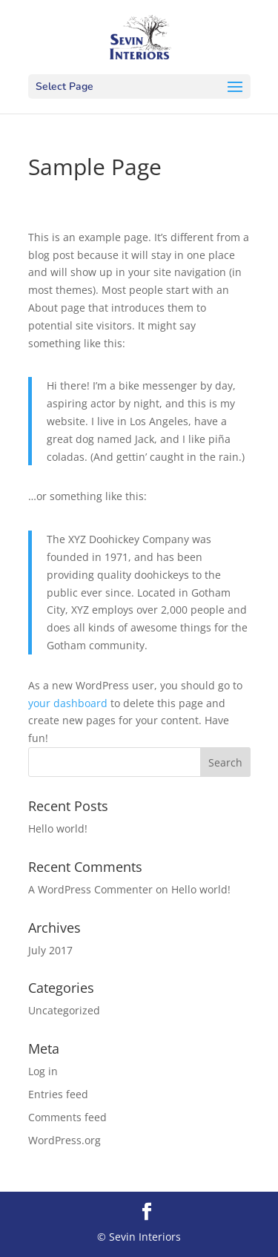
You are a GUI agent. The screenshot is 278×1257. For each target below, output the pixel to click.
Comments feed (67, 1117)
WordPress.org (64, 1140)
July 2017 (50, 950)
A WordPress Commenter (90, 889)
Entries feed (58, 1094)
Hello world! (57, 828)
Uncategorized (64, 1010)
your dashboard (67, 703)
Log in (43, 1071)
